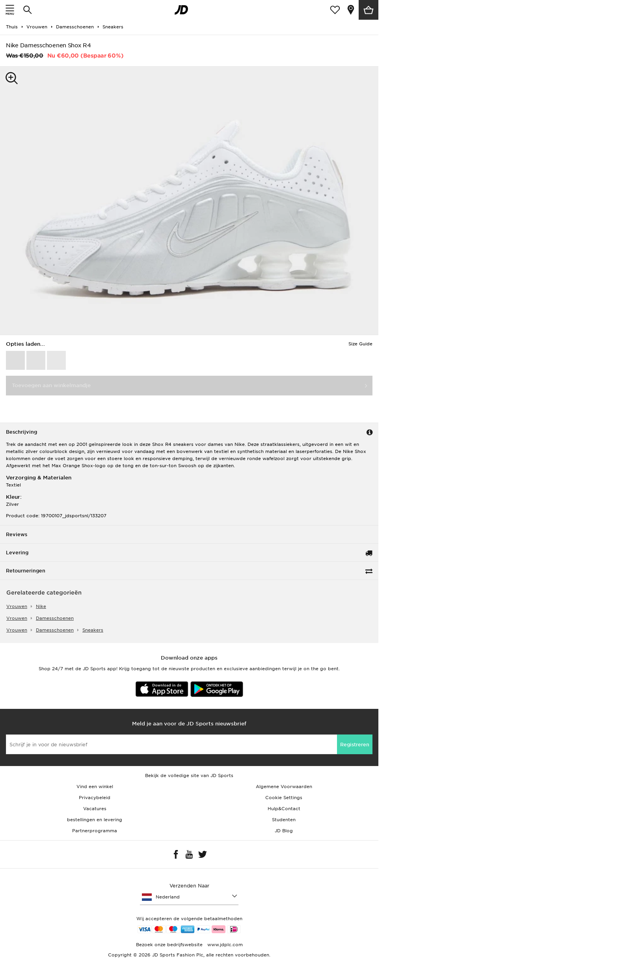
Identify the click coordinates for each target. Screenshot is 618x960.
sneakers (92, 630)
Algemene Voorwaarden (284, 786)
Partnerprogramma (94, 830)
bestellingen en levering (94, 819)
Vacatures (94, 808)
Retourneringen (25, 571)
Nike (41, 606)
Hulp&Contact (284, 808)
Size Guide (360, 344)
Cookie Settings (283, 797)
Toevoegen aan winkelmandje (51, 385)
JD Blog (284, 830)
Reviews (16, 534)
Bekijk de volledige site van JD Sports (189, 775)
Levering (17, 552)
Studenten (284, 819)
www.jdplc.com (224, 944)
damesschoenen (55, 618)
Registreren (354, 744)
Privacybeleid (94, 797)
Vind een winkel (94, 786)
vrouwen (16, 606)
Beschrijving (21, 432)
